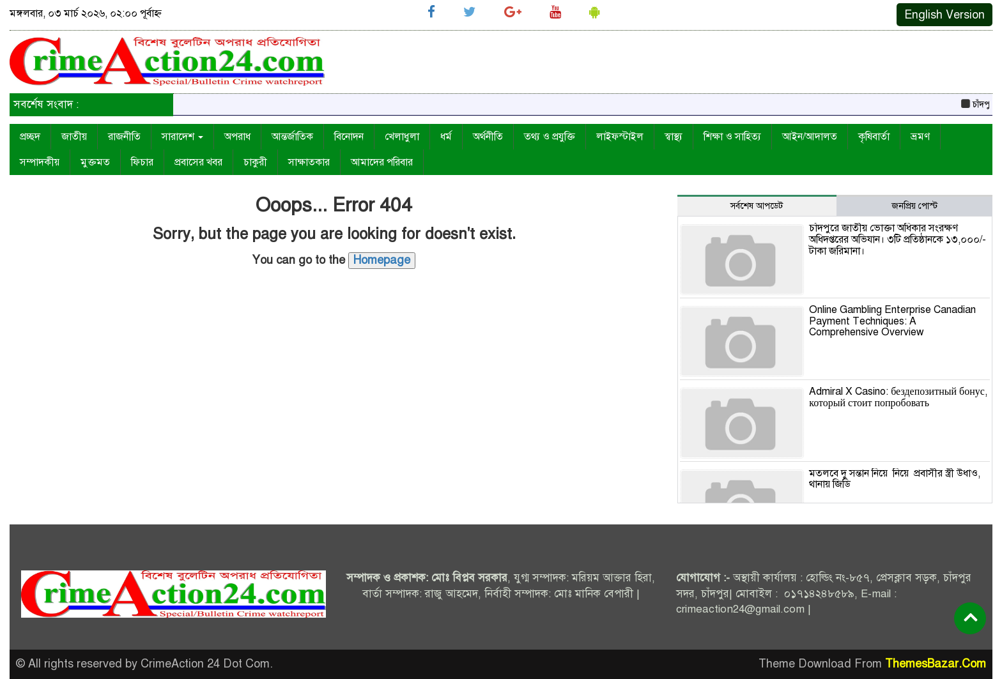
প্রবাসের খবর (198, 162)
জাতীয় (74, 136)
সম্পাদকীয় (39, 162)
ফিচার (142, 162)
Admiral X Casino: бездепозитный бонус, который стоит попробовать (898, 397)
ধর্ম (446, 136)
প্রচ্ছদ (30, 136)
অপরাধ (237, 136)
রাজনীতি (124, 136)
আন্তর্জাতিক (292, 136)
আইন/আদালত (809, 136)
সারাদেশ (182, 136)
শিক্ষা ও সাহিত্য (732, 136)
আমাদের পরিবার (382, 162)
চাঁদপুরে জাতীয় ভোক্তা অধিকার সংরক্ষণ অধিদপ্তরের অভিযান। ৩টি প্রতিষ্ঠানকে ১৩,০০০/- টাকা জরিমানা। (897, 239)
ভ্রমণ (920, 136)
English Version (944, 15)
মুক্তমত (95, 162)
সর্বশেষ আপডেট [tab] (756, 206)
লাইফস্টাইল (620, 136)
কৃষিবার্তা (874, 136)
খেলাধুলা (402, 136)
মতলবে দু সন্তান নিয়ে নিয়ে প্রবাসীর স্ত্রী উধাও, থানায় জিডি (894, 479)
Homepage (381, 260)
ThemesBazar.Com (935, 664)
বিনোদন (349, 136)
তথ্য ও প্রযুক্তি (549, 136)
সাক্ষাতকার (309, 162)
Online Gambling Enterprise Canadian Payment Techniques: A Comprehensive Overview (892, 321)
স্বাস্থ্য (673, 136)
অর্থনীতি (488, 136)
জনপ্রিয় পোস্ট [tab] (914, 206)
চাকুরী (255, 162)
